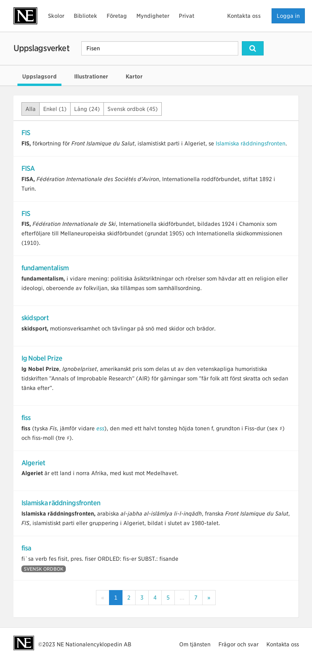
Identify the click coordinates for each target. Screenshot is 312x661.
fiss (26, 418)
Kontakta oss (244, 16)
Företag (117, 16)
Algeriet (33, 463)
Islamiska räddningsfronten (250, 143)
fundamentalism (45, 268)
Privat (186, 16)
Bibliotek (85, 16)
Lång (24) (87, 109)
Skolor (56, 16)
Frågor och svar (238, 644)
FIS (26, 133)
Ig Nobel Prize (42, 358)
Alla (30, 109)
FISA (28, 168)
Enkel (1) (55, 109)
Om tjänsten (195, 644)
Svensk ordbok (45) (132, 109)
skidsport (35, 318)
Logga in (288, 16)
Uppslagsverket (41, 48)
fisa (26, 548)
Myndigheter (152, 16)
